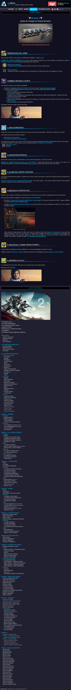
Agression (5, 340)
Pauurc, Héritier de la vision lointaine (13, 625)
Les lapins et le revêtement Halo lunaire (12, 590)
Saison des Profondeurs (8, 660)
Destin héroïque (10, 479)
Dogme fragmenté (8, 379)
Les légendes (5, 330)
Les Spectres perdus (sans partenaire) (13, 476)
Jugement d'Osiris (7, 327)
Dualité (5, 387)
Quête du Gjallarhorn (8, 540)
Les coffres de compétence (10, 452)
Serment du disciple (9, 400)
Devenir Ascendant (8, 613)
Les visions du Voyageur (10, 472)
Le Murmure (7, 364)
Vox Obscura (7, 372)
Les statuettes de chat (9, 626)
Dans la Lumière (7, 655)
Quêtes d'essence (7, 582)
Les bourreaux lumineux (10, 525)
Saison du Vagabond (8, 682)
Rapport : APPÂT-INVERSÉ (10, 532)
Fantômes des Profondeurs (10, 384)
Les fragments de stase (9, 560)
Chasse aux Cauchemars (9, 581)
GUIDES (26, 9)
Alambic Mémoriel (8, 529)
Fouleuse (10, 506)
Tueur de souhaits (8, 620)
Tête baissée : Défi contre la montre (11, 493)
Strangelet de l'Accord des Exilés (12, 437)
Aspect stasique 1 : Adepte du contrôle (13, 561)
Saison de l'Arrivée (7, 675)
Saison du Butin (6, 664)
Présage (6, 373)
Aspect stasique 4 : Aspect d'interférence (14, 566)
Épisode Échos (6, 654)
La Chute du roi (7, 399)
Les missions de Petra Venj (10, 616)
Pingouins (6, 569)
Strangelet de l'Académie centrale (12, 438)
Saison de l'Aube (7, 678)
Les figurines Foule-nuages (10, 496)
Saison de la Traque (8, 673)
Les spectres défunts (8, 587)
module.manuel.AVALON (10, 369)
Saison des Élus (7, 672)
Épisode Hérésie (7, 651)
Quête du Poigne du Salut (10, 555)
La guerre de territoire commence (12, 421)
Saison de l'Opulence (8, 681)
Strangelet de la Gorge (9, 441)
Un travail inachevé (13, 503)
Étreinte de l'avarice (9, 388)
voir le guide (32, 163)
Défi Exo (6, 552)
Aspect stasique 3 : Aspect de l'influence (14, 564)
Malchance (6, 367)
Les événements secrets (10, 499)
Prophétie (6, 390)
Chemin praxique (8, 420)
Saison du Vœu (6, 657)
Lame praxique (7, 429)
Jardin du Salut (7, 405)
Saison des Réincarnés (8, 667)
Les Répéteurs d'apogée (10, 500)
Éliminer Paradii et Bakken (10, 623)
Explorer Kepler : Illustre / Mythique (12, 447)
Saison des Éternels (8, 679)
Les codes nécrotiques (8, 588)
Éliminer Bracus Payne (9, 622)
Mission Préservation (8, 515)
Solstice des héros (7, 347)
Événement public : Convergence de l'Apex (14, 549)
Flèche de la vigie (8, 385)
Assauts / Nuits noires (8, 337)
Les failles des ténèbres (9, 523)
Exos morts (6, 572)
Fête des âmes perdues (8, 349)
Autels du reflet (6, 517)
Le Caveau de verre (9, 402)
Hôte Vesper (7, 381)
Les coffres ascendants (9, 617)
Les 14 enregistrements (12, 426)
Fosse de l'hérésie (8, 391)
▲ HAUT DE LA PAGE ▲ (35, 288)
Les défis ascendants (9, 614)
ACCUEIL (11, 9)
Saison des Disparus (8, 669)
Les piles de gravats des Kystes (11, 475)
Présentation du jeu (7, 322)
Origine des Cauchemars (10, 397)
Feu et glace (7, 356)
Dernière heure (7, 366)
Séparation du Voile (8, 509)
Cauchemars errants (8, 585)
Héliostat (6, 358)
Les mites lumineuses (9, 522)
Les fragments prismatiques (9, 465)
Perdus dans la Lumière (9, 481)
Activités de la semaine (9, 610)
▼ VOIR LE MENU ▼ (35, 12)
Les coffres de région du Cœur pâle (12, 469)
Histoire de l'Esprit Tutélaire (48, 88)
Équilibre (6, 378)
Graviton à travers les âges (14, 446)
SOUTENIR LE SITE (44, 9)
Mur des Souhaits (8, 619)
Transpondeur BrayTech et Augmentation (14, 573)
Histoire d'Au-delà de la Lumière (10, 546)
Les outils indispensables (9, 323)
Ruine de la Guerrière (9, 382)
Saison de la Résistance (9, 661)
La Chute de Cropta (8, 396)
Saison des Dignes (7, 676)
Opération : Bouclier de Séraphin (12, 370)
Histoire (6, 435)
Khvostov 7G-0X (8, 485)
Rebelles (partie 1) (8, 417)
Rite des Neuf (6, 649)
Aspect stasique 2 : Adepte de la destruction (14, 563)
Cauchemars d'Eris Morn (9, 579)
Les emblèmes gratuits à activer (10, 325)
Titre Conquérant (7, 341)
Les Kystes (5, 464)
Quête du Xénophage (8, 593)
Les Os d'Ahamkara (8, 628)
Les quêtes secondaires (9, 444)
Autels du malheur (7, 584)
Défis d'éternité (6, 537)
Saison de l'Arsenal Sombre (9, 684)
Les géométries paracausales (11, 473)
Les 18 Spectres (12, 425)
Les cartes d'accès (8, 428)
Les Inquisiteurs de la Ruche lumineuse (13, 526)
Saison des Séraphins (8, 663)
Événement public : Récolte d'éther (11, 604)
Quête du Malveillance (8, 607)
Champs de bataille (7, 338)
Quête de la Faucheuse (8, 591)
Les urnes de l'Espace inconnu (11, 450)
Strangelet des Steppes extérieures (12, 440)
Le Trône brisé (7, 393)
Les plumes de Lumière (9, 470)
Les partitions (6, 491)
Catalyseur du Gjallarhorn (9, 541)
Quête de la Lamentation (10, 557)
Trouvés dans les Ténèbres (10, 482)
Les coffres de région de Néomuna (12, 497)
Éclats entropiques (8, 570)
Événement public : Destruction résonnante (13, 519)
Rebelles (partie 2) (8, 418)
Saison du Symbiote (7, 670)
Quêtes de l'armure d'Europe (11, 554)
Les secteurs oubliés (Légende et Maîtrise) (13, 332)
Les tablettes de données (10, 455)
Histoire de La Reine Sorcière (10, 514)
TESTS (20, 9)
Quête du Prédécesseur (8, 538)
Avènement (5, 350)
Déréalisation (7, 359)
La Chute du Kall (8, 361)
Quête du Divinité (7, 594)
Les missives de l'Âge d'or (10, 456)
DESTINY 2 (33, 9)
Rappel (5, 363)
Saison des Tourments (8, 666)
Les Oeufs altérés (8, 629)
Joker (9, 484)
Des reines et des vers (11, 531)
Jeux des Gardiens (7, 346)
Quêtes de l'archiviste (12, 508)
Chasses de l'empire (9, 551)
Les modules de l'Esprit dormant (37, 236)
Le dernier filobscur (13, 505)
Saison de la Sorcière (8, 658)
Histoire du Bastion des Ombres (10, 578)
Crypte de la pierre (8, 403)
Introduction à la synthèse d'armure (11, 328)
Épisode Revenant (7, 652)
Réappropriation (8, 458)
